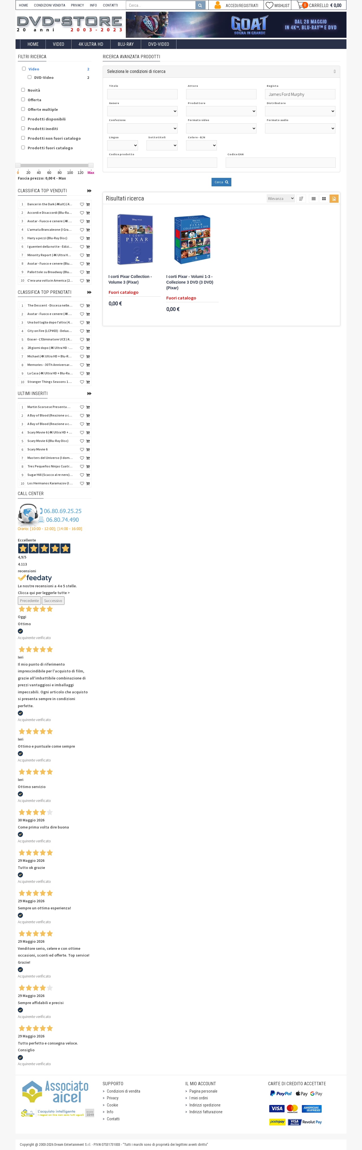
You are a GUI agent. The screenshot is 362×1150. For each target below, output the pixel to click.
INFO (93, 5)
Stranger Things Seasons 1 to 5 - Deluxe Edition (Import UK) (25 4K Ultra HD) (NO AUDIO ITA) (50, 381)
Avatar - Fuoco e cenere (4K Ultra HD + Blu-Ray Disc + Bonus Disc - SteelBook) (50, 314)
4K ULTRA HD (91, 44)
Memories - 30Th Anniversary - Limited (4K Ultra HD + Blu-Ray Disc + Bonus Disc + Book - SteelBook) (50, 365)
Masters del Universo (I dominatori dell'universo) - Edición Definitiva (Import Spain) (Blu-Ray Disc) (50, 458)
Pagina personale (203, 1091)
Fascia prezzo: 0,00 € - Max (42, 178)
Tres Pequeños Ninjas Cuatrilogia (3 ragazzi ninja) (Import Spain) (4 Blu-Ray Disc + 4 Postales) (50, 466)
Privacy (112, 1098)
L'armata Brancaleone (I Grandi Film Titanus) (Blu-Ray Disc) (50, 229)
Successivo (53, 600)
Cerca (221, 182)
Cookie (112, 1105)
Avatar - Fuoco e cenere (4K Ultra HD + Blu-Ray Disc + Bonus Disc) (50, 221)
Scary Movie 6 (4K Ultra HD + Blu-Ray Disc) (50, 432)
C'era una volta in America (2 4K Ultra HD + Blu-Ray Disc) (50, 280)
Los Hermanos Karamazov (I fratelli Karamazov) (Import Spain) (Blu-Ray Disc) (50, 483)
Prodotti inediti (43, 128)
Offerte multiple (43, 109)
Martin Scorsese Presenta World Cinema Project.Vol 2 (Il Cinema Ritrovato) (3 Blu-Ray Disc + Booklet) (50, 407)
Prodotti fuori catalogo (50, 147)
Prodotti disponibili (47, 119)
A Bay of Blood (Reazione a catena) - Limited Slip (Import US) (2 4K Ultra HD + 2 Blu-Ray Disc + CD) (50, 424)
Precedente (29, 600)
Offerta (34, 99)
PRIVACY (77, 5)
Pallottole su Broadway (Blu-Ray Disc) (50, 272)
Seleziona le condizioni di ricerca (136, 71)
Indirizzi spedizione (205, 1105)
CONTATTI (110, 5)
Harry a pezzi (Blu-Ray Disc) (47, 238)
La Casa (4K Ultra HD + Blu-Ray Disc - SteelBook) (50, 373)
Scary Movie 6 (37, 449)
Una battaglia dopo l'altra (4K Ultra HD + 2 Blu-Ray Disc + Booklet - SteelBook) (50, 322)
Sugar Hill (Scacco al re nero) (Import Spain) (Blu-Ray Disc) (50, 474)
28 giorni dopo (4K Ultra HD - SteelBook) (50, 348)
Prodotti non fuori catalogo (54, 138)
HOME (23, 5)
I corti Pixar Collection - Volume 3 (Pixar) (130, 279)
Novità (34, 90)
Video (58, 44)
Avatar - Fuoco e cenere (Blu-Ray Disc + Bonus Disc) (50, 263)
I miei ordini (198, 1098)
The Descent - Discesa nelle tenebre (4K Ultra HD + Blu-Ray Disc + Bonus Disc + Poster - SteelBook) (50, 305)
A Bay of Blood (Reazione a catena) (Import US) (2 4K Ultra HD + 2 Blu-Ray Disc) (50, 415)
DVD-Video (158, 44)
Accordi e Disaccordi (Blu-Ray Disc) (50, 212)
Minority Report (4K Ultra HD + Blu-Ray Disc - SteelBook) (50, 255)
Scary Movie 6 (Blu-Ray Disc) (47, 441)
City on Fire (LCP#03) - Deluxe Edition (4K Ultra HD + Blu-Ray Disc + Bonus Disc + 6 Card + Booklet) (50, 331)
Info (110, 1112)
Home (32, 44)
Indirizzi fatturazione (206, 1112)
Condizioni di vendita (123, 1091)
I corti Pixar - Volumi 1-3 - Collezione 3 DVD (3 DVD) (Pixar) (189, 282)
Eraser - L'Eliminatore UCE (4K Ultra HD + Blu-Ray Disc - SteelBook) (50, 339)
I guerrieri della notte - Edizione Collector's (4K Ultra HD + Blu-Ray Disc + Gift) (50, 246)
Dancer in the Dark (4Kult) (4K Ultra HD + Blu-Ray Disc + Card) (50, 204)
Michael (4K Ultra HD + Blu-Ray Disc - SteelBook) (50, 356)
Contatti (113, 1119)
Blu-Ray (126, 44)
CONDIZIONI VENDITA (49, 5)
